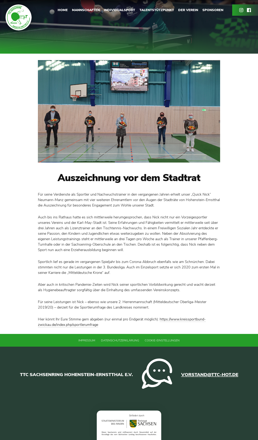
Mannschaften (86, 10)
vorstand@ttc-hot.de (209, 374)
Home (63, 10)
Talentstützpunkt (156, 10)
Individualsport (119, 10)
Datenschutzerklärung (120, 340)
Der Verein (188, 10)
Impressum (86, 340)
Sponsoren (212, 10)
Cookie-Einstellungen (162, 340)
